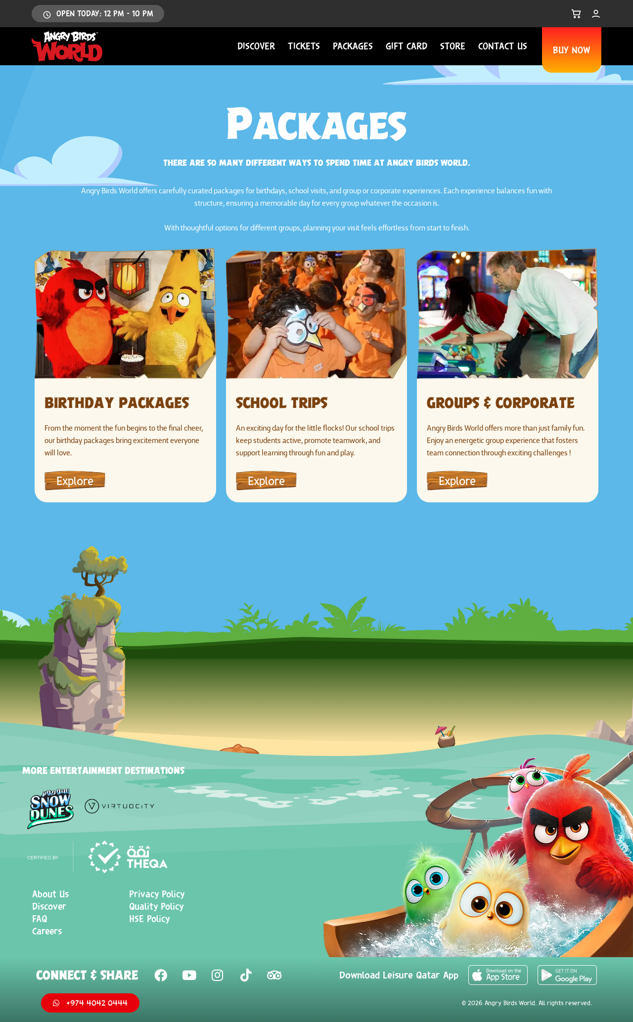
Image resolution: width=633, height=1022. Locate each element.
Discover (256, 46)
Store (452, 46)
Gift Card (406, 46)
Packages (353, 46)
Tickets (304, 46)
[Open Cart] (576, 13)
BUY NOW (571, 50)
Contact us (502, 46)
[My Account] (595, 13)
